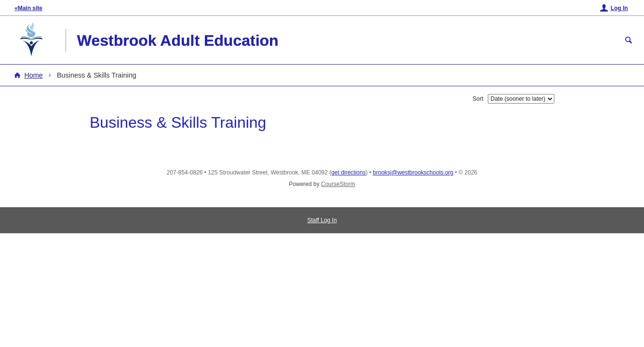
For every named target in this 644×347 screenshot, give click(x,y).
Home (33, 75)
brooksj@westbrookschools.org (413, 172)
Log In (619, 8)
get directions (348, 172)
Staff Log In (321, 220)
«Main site (28, 8)
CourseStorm (338, 184)
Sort (477, 98)
